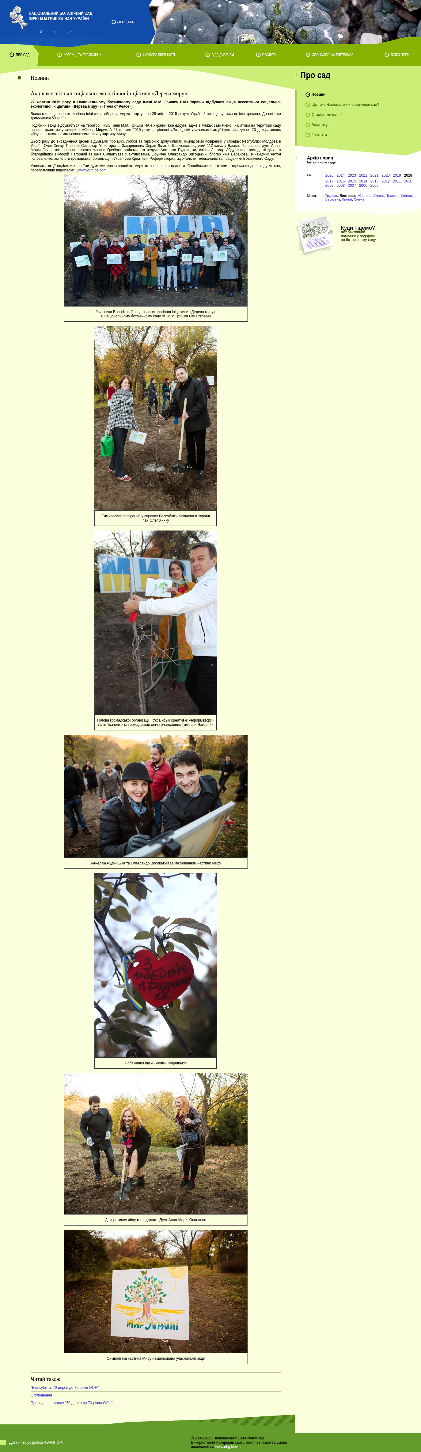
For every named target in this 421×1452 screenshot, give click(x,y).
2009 (329, 185)
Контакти (319, 135)
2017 (329, 181)
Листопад (348, 195)
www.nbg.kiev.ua (229, 1447)
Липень (379, 195)
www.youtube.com (91, 170)
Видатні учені (323, 125)
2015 (352, 181)
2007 (352, 185)
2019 (397, 175)
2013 (374, 181)
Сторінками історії (327, 115)
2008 (341, 185)
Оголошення (41, 1395)
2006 (363, 185)
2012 (385, 181)
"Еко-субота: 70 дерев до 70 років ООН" (65, 1387)
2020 (385, 175)
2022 (363, 175)
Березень (332, 199)
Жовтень (364, 195)
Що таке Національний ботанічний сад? (345, 104)
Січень (359, 199)
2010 (408, 181)
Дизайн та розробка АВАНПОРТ (36, 1442)
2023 (352, 175)
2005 (374, 185)
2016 (341, 181)
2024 (341, 175)
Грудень (331, 195)
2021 (374, 175)
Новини (318, 94)
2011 (397, 181)
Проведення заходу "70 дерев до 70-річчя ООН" (71, 1403)
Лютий (347, 199)
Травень (392, 195)
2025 (329, 175)
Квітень (407, 195)
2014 (363, 181)
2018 (408, 175)
